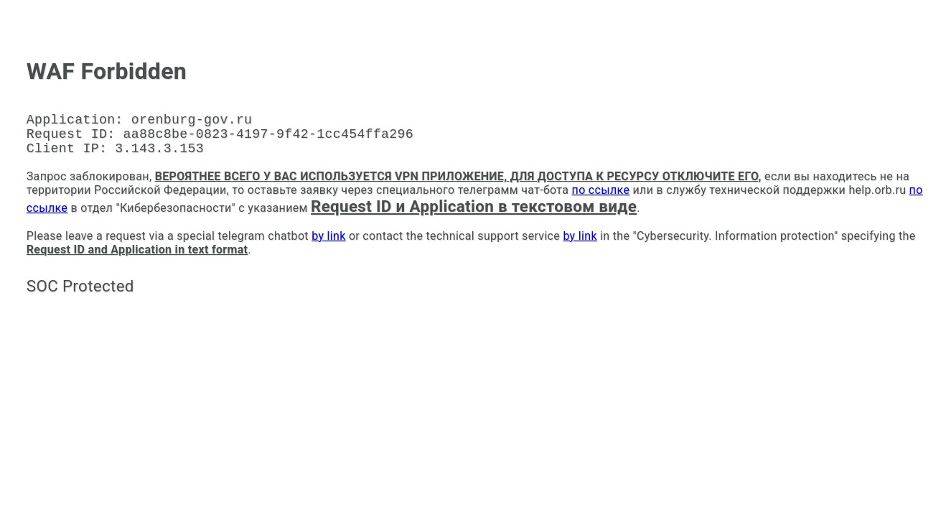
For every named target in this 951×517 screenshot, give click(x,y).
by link (328, 244)
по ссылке (601, 198)
